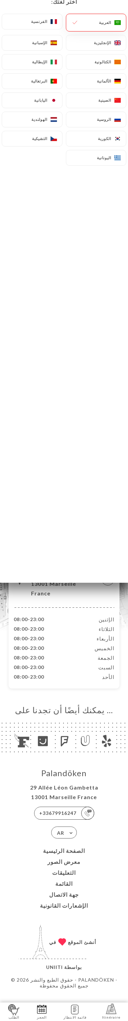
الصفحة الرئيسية (64, 858)
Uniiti (54, 974)
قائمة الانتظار (75, 1011)
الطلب (14, 1011)
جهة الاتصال (64, 901)
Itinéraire (111, 1011)
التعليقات (64, 880)
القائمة (64, 890)
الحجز (41, 1011)
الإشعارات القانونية (64, 912)
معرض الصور (64, 869)
